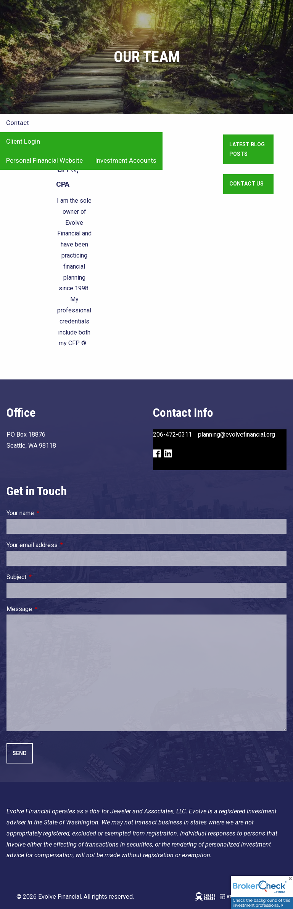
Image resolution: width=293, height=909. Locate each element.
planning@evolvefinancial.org (236, 434)
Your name (49, 513)
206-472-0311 (172, 434)
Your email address (60, 545)
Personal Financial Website (44, 160)
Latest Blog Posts (247, 149)
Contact (17, 122)
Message (48, 609)
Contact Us (246, 184)
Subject (45, 577)
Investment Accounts (125, 160)
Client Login (23, 141)
